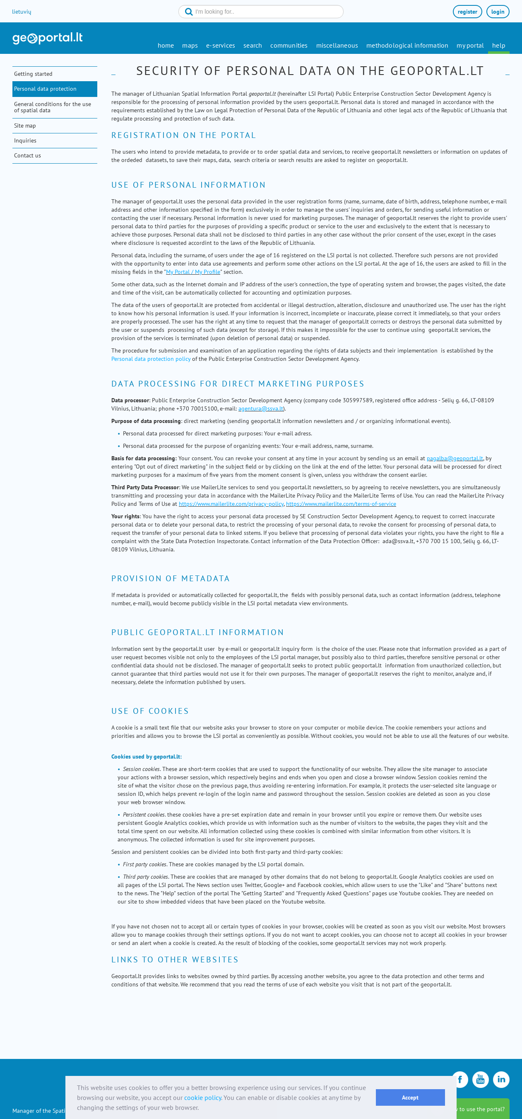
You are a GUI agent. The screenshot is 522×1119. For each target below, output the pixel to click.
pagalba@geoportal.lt (455, 458)
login (498, 11)
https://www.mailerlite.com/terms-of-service (341, 504)
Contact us (27, 155)
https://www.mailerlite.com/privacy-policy (231, 504)
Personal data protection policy (150, 359)
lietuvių (21, 11)
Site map (25, 125)
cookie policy (202, 1097)
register (467, 11)
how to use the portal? (476, 1109)
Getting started (33, 73)
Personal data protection (45, 88)
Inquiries (25, 140)
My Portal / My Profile (193, 272)
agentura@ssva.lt (260, 408)
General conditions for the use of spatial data (52, 107)
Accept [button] (410, 1097)
